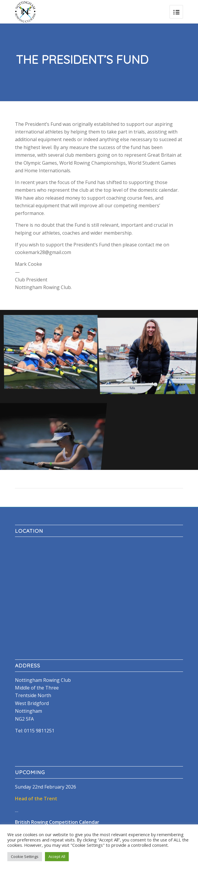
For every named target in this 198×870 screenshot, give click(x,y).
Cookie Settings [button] (24, 856)
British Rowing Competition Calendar (57, 822)
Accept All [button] (56, 856)
